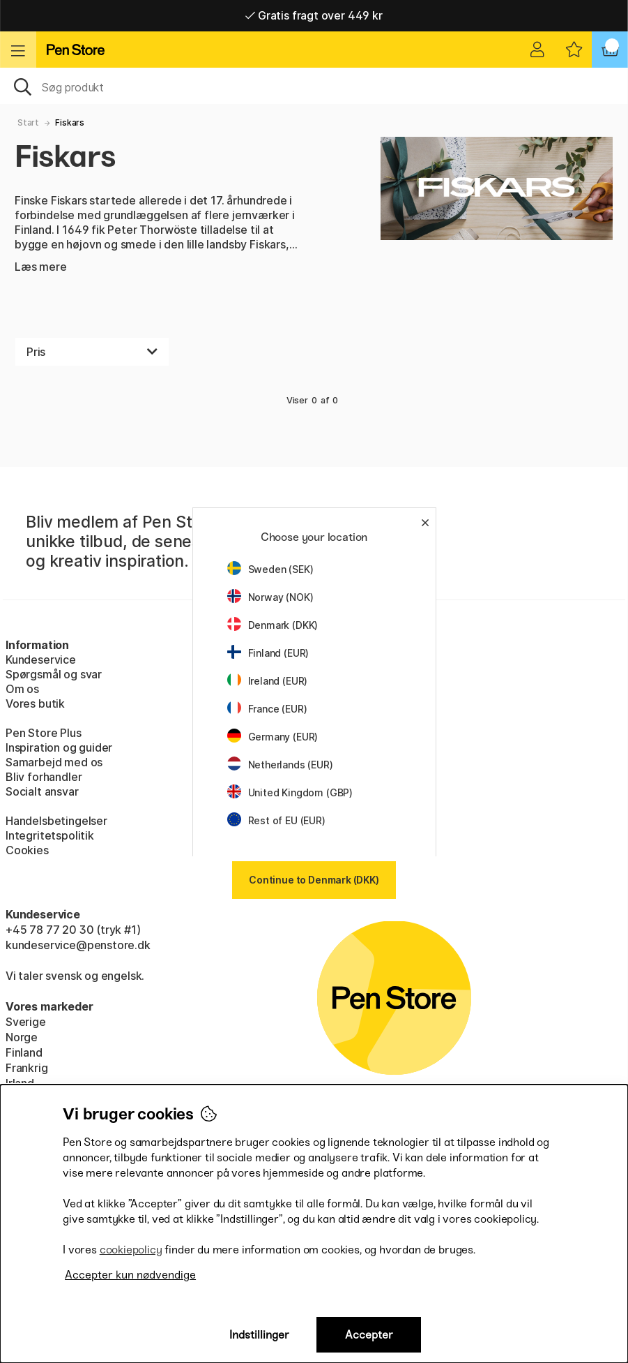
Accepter (369, 1334)
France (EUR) (267, 709)
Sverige (26, 1022)
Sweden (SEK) (270, 569)
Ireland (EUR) (267, 681)
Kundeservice (41, 659)
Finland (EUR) (268, 653)
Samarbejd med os (54, 762)
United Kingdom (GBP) (290, 792)
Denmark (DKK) (273, 625)
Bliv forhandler (44, 777)
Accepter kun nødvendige (130, 1274)
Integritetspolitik (50, 835)
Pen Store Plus (44, 733)
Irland (20, 1083)
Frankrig (27, 1068)
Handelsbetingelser (56, 821)
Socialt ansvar (42, 791)
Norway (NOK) (270, 597)
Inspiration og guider (59, 747)
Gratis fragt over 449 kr (313, 15)
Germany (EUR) (273, 737)
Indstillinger (259, 1334)
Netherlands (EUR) (280, 764)
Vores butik (35, 703)
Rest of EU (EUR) (276, 820)
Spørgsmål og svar (54, 674)
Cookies (27, 850)
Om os (22, 689)
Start (28, 122)
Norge (22, 1037)
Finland (24, 1052)
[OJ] (314, 86)
